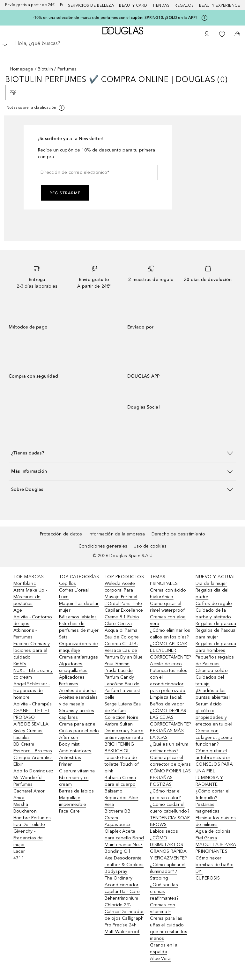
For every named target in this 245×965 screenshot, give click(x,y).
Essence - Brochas (32, 751)
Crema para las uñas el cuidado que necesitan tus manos (168, 928)
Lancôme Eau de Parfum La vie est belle (122, 690)
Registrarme (65, 193)
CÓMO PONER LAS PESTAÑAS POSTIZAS (170, 777)
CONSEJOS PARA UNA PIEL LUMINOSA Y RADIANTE (214, 774)
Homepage (21, 69)
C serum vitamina (77, 771)
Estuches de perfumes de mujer (79, 627)
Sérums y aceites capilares (76, 714)
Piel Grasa (206, 838)
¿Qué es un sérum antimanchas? (169, 747)
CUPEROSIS (208, 878)
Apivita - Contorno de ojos (32, 620)
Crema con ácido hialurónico (168, 593)
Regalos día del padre (212, 593)
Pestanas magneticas (207, 808)
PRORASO (24, 717)
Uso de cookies (150, 546)
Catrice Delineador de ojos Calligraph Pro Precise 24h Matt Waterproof (124, 921)
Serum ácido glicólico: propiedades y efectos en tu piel (214, 714)
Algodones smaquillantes (73, 667)
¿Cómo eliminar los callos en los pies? (170, 634)
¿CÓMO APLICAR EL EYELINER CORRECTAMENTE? (170, 650)
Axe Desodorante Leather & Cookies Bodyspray (124, 864)
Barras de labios (76, 791)
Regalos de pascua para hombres (216, 647)
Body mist (69, 744)
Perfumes (68, 684)
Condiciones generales (102, 546)
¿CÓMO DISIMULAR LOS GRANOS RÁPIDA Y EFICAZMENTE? (168, 848)
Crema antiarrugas (78, 657)
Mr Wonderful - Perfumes (29, 781)
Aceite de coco (166, 664)
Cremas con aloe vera (168, 620)
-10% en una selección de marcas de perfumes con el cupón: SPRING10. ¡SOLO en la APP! (115, 17)
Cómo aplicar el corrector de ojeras (170, 761)
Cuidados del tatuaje (210, 680)
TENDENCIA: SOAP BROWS (170, 821)
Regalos (184, 5)
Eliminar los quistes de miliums (216, 821)
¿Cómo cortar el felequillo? (212, 794)
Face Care (69, 811)
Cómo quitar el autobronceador (213, 754)
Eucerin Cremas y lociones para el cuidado (31, 650)
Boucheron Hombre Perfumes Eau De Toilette (32, 817)
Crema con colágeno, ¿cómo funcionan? (214, 737)
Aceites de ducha (77, 690)
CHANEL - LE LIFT (31, 710)
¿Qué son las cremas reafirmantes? (164, 891)
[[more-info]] (35, 107)
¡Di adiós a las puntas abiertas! (213, 694)
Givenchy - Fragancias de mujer (28, 838)
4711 (18, 858)
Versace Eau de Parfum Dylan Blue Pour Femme (124, 657)
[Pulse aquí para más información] (204, 18)
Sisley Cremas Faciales (28, 734)
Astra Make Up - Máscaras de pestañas (30, 596)
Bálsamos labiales (78, 617)
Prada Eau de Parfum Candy (119, 674)
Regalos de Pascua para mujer (215, 634)
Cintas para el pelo (79, 730)
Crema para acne (77, 724)
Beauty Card (133, 5)
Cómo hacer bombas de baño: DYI (214, 864)
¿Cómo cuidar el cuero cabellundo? (169, 808)
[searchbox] (122, 43)
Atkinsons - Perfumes (25, 634)
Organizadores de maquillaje (78, 647)
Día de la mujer (211, 583)
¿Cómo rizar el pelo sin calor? (165, 794)
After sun (68, 737)
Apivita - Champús (32, 704)
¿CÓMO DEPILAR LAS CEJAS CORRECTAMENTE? (170, 717)
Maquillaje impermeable (72, 801)
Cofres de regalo (214, 603)
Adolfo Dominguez (33, 771)
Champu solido (212, 670)
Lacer (19, 851)
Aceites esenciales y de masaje (78, 701)
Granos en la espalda (163, 948)
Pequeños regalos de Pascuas (215, 660)
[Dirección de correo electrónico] (98, 172)
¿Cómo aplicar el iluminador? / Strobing (167, 871)
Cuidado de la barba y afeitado (213, 614)
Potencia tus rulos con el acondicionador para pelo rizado (168, 680)
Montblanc (24, 583)
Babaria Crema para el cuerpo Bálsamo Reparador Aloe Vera (121, 791)
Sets (63, 637)
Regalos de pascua (216, 623)
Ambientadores (75, 751)
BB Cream (23, 744)
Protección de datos (61, 534)
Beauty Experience (219, 5)
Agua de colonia (213, 831)
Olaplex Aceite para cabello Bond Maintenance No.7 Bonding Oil (124, 841)
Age (17, 610)
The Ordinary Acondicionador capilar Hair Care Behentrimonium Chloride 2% (122, 891)
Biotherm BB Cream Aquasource (117, 817)
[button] (122, 453)
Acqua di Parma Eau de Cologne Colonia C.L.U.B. (122, 637)
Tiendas (161, 5)
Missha (20, 804)
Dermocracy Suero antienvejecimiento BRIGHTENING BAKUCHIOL (124, 741)
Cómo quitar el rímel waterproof (167, 607)
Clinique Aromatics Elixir (33, 761)
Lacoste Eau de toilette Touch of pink (122, 764)
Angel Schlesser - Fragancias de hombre (31, 690)
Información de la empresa (117, 534)
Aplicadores (72, 677)
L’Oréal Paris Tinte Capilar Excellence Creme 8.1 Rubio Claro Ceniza (124, 613)
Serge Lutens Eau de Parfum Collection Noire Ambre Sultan (123, 714)
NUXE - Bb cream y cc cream (33, 674)
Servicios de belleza (91, 5)
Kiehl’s (19, 664)
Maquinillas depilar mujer (79, 607)
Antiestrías (70, 757)
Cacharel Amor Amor (29, 794)
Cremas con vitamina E (162, 908)
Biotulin (45, 69)
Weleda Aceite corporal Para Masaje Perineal (121, 590)
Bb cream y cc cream (74, 781)
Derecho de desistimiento (178, 534)
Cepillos (67, 583)
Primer (65, 764)
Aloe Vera (160, 958)
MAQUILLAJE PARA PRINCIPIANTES (216, 848)
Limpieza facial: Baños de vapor (167, 701)
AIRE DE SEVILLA (30, 724)
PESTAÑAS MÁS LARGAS (166, 734)
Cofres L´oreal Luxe (74, 593)
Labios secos (164, 831)
